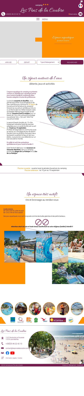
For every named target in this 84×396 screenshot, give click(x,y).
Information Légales (11, 358)
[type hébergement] (48, 62)
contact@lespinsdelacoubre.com (17, 348)
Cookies (20, 358)
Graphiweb (80, 365)
